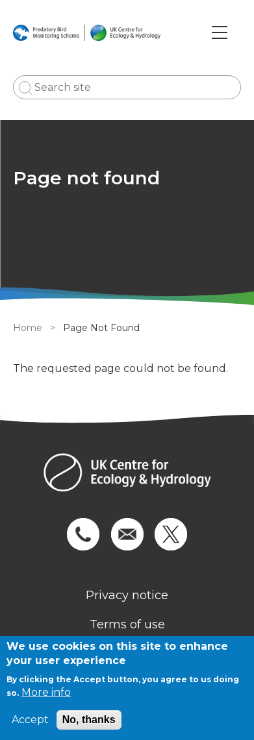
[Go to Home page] (86, 32)
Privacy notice (127, 595)
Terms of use (127, 624)
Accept (30, 719)
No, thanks (89, 719)
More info (46, 692)
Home (27, 328)
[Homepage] (127, 474)
